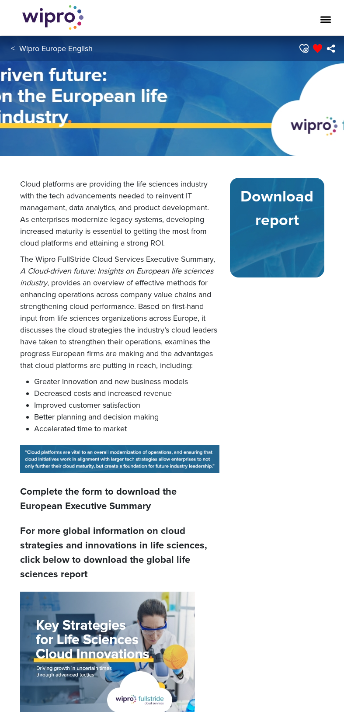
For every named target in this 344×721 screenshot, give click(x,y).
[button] (303, 48)
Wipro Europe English (56, 48)
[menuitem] (330, 48)
